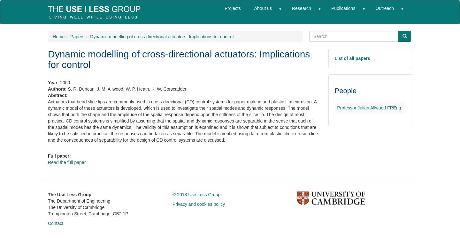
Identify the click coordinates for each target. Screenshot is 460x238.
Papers (77, 36)
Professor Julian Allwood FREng (369, 107)
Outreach (386, 11)
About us (265, 11)
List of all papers (352, 58)
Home (59, 36)
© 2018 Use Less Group (196, 194)
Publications (345, 11)
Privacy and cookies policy (198, 204)
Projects (233, 8)
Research (303, 11)
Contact (55, 223)
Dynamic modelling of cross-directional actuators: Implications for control (162, 36)
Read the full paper (67, 162)
